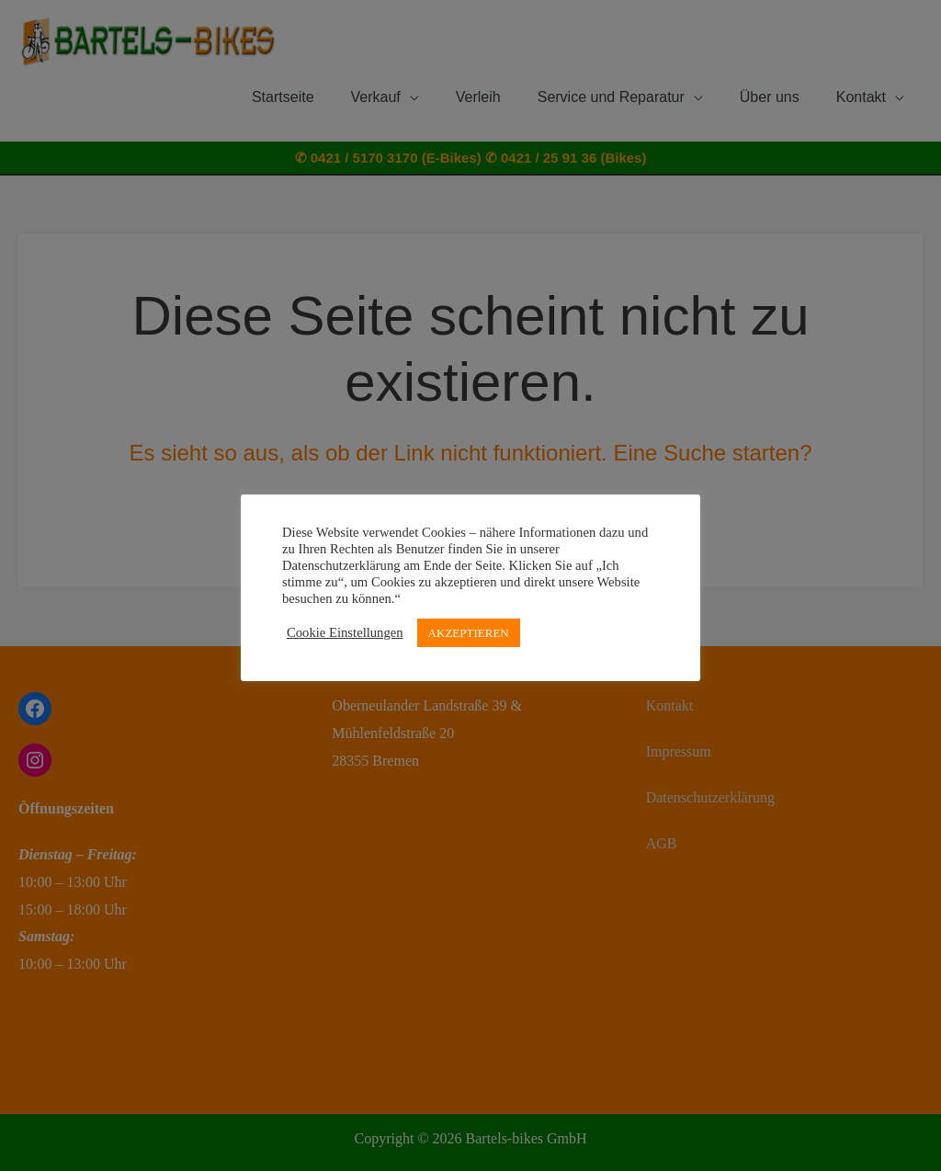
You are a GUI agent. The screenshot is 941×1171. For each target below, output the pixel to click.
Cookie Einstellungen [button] (345, 632)
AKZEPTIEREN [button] (468, 633)
